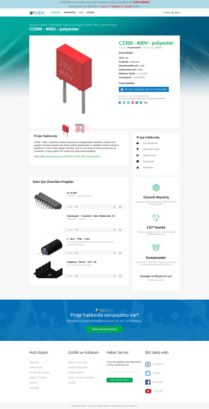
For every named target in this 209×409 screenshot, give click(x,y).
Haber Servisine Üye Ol (119, 379)
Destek (72, 382)
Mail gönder (148, 161)
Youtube (154, 390)
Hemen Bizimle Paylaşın (104, 328)
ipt (127, 58)
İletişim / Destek (38, 377)
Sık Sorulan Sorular (39, 372)
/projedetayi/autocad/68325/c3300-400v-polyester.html (72, 156)
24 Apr (70, 206)
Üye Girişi (34, 387)
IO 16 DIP (72, 192)
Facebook (154, 381)
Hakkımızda (70, 12)
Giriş (168, 13)
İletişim (91, 12)
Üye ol (177, 13)
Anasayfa (56, 12)
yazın (162, 279)
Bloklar (44, 25)
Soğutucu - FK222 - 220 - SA (82, 261)
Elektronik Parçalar (73, 25)
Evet (142, 65)
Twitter (152, 372)
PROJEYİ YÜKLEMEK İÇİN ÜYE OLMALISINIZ (144, 89)
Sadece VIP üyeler (151, 149)
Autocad (134, 62)
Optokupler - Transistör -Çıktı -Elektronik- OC (91, 215)
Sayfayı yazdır (149, 155)
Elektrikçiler (56, 25)
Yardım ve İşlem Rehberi (81, 377)
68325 (159, 48)
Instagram (154, 364)
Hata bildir (148, 167)
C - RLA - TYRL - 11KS (78, 238)
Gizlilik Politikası (76, 372)
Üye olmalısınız (150, 143)
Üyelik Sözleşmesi (77, 367)
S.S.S (81, 12)
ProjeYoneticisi (134, 48)
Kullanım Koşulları (78, 361)
